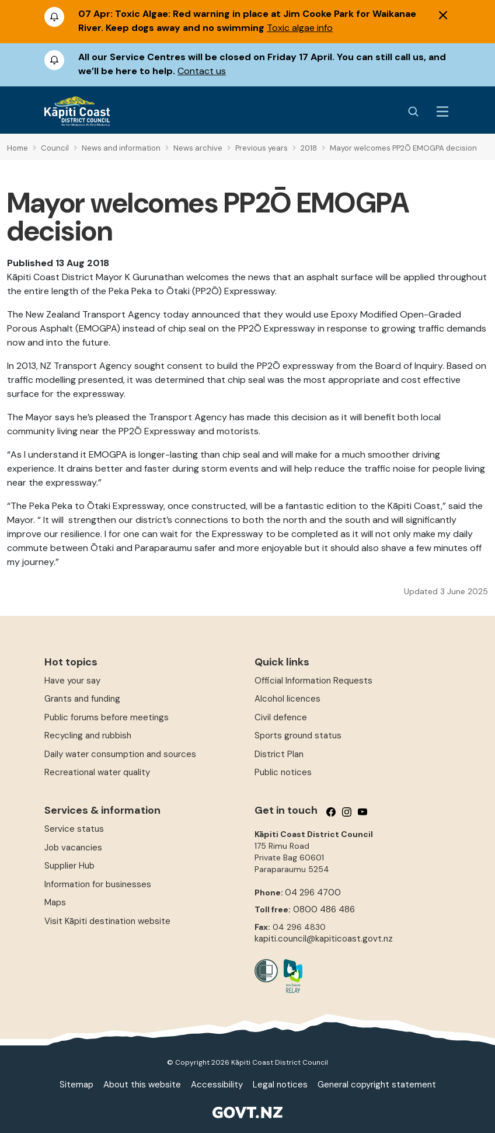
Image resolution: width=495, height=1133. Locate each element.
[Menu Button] (442, 111)
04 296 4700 (313, 892)
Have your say (72, 680)
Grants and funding (82, 699)
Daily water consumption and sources (120, 754)
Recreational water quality (97, 772)
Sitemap (76, 1084)
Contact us (201, 71)
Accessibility (217, 1084)
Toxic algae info (300, 28)
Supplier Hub (69, 865)
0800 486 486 (324, 909)
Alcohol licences (287, 699)
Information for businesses (97, 884)
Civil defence (281, 717)
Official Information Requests (313, 680)
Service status (74, 829)
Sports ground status (298, 735)
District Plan (279, 754)
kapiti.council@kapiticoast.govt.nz (324, 938)
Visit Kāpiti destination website (107, 921)
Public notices (283, 772)
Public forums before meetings (106, 717)
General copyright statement (377, 1084)
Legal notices (280, 1084)
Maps (55, 902)
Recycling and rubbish (87, 735)
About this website (142, 1084)
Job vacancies (73, 847)
